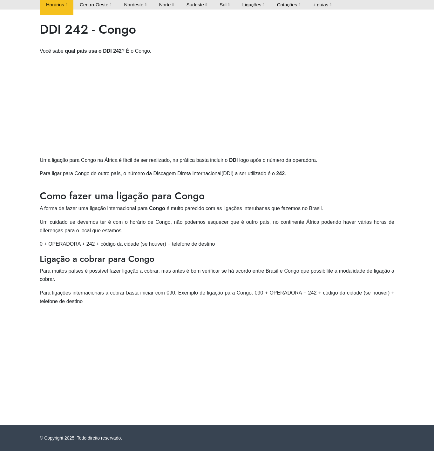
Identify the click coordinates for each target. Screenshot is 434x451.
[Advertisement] (217, 105)
